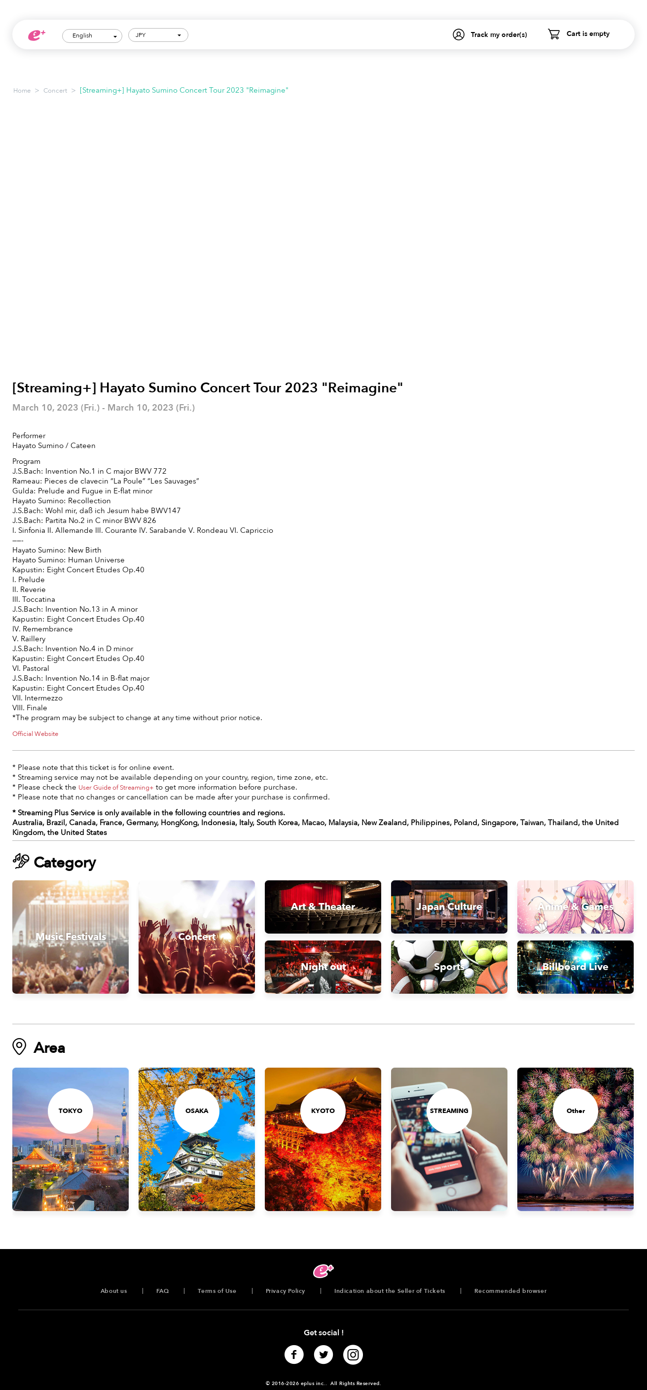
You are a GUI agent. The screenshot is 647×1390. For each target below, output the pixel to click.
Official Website (35, 734)
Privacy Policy (285, 1291)
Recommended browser (510, 1291)
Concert (55, 90)
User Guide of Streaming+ (116, 787)
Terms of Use (217, 1291)
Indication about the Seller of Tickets (389, 1291)
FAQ (162, 1291)
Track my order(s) (499, 34)
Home (22, 90)
